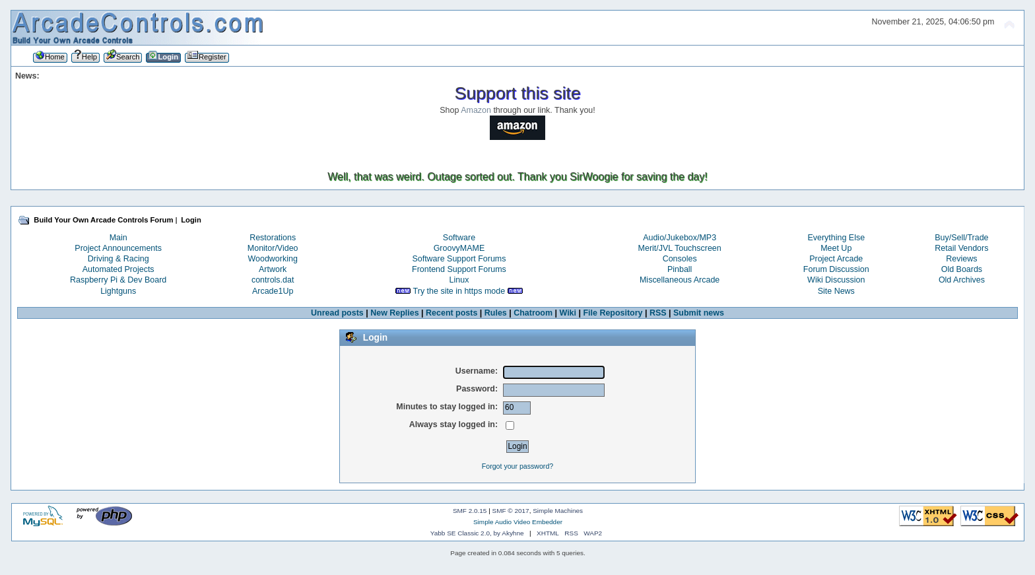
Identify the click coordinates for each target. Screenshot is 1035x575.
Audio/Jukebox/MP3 (679, 237)
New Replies (394, 313)
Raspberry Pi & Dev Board (118, 280)
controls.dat (272, 280)
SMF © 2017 (510, 510)
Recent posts (451, 313)
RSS (658, 313)
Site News (836, 291)
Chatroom (533, 313)
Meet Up (835, 248)
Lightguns (118, 291)
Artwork (272, 269)
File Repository (612, 313)
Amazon (476, 110)
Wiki (568, 313)
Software (459, 237)
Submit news (698, 313)
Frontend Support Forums (459, 269)
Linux (459, 280)
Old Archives (962, 280)
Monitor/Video (273, 248)
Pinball (679, 269)
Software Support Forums (459, 258)
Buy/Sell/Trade (961, 237)
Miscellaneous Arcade (679, 280)
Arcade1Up (272, 291)
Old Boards (961, 269)
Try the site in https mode (459, 291)
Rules (495, 313)
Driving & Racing (118, 258)
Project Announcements (118, 248)
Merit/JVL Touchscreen (679, 248)
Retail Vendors (961, 248)
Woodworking (273, 258)
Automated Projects (118, 269)
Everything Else (836, 237)
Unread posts (337, 313)
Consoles (680, 258)
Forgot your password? (517, 466)
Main (118, 237)
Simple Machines (558, 510)
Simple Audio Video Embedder (517, 521)
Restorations (273, 237)
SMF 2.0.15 (470, 510)
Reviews (961, 258)
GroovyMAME (459, 248)
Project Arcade (836, 258)
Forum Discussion (836, 269)
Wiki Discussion (836, 280)
